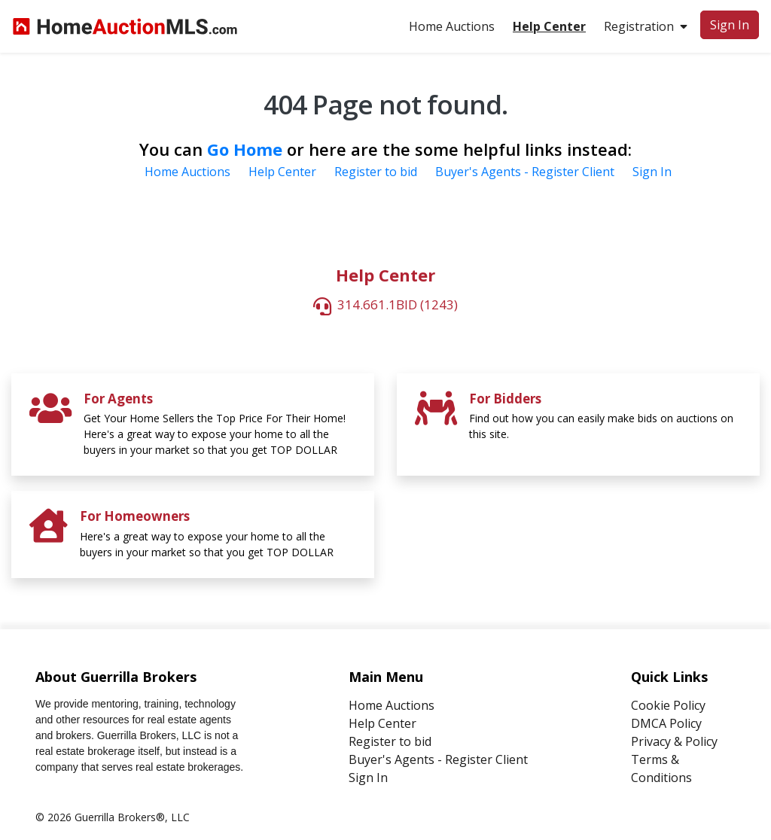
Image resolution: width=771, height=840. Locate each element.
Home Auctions (452, 26)
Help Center (282, 171)
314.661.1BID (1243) (397, 305)
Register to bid (375, 171)
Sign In (729, 25)
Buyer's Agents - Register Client (524, 171)
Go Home (244, 149)
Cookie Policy (668, 705)
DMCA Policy (666, 723)
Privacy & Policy (674, 741)
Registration (645, 26)
